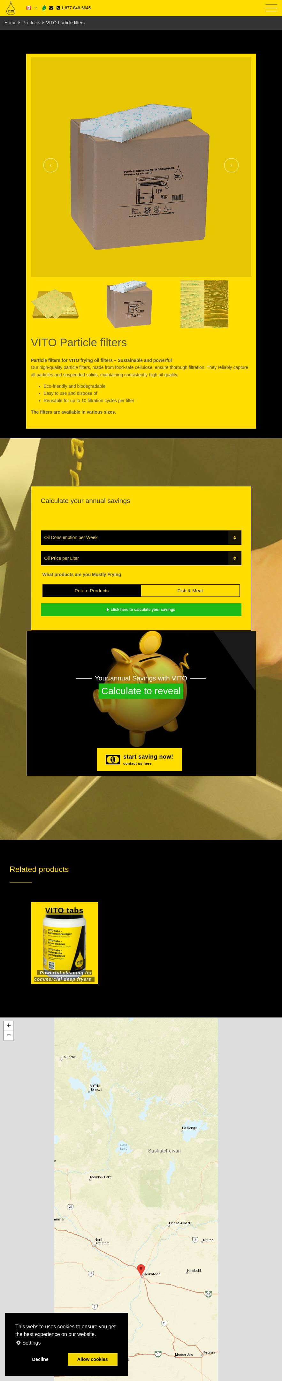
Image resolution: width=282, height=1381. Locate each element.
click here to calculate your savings (141, 609)
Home (10, 22)
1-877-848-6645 (74, 7)
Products (31, 22)
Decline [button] (40, 1359)
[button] (141, 1271)
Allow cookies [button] (92, 1359)
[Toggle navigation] (271, 8)
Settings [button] (28, 1343)
